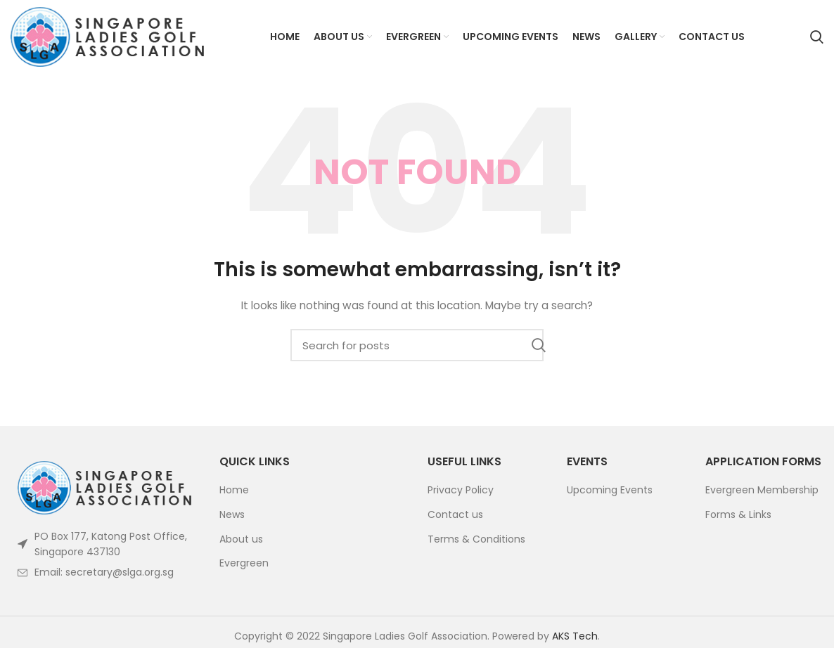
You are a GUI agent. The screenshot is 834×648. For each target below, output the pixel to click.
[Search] (816, 37)
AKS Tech (575, 636)
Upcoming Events (610, 490)
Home (234, 490)
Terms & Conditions (476, 539)
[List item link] (104, 572)
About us (241, 539)
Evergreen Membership (762, 490)
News (232, 514)
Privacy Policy (461, 490)
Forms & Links (738, 514)
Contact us (455, 514)
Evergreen (244, 563)
